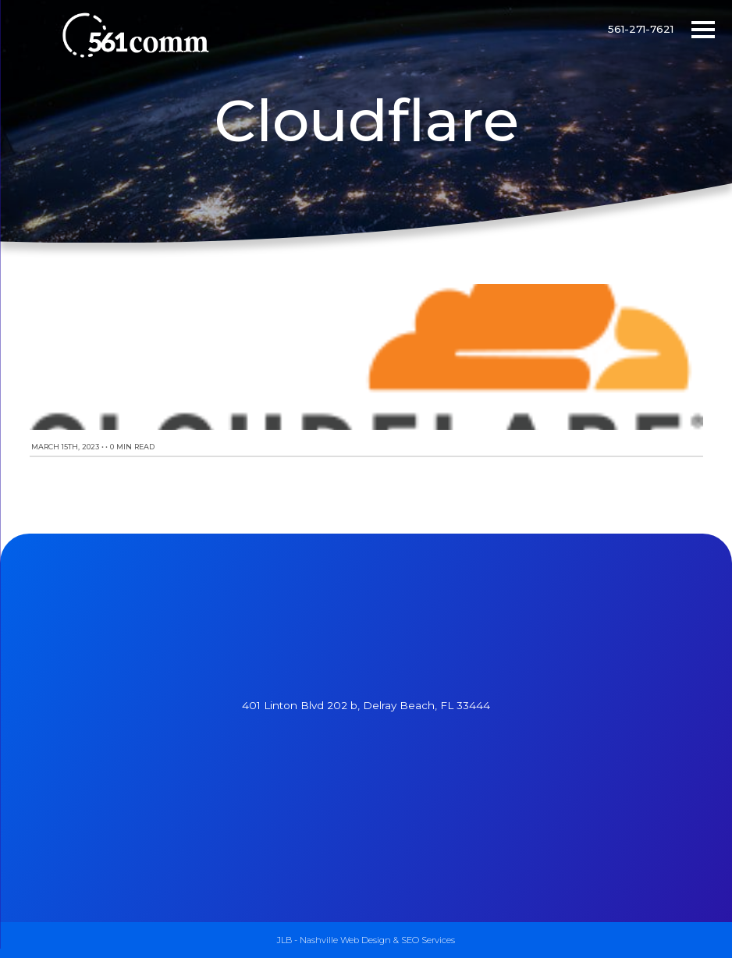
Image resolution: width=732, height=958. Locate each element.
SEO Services (428, 940)
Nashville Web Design (345, 940)
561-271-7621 (640, 29)
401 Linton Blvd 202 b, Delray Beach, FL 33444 (366, 705)
